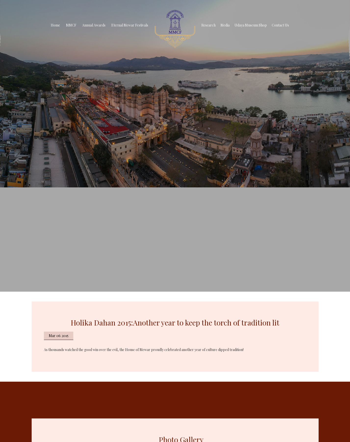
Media (225, 25)
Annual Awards (93, 25)
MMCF (71, 25)
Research (208, 25)
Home (55, 25)
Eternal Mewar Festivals (129, 25)
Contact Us (280, 25)
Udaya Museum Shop (250, 25)
